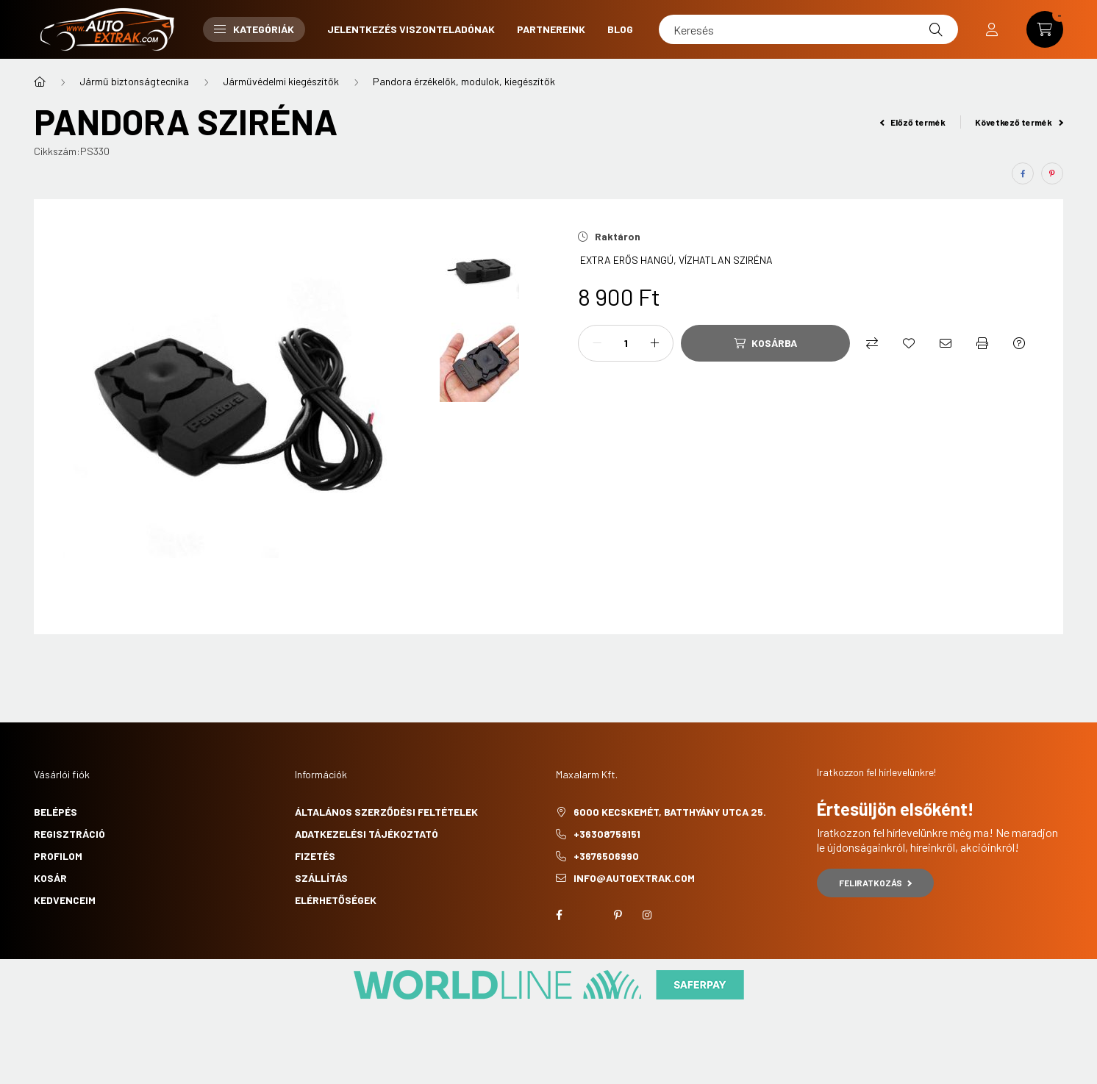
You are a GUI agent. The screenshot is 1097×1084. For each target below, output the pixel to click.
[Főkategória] (40, 81)
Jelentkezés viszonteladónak (411, 29)
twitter (588, 915)
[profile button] (991, 29)
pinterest (617, 915)
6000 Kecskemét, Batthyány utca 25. (669, 811)
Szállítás (321, 878)
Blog (620, 29)
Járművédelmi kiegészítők (281, 81)
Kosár (50, 878)
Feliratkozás (875, 882)
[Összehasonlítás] (872, 343)
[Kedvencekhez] (908, 343)
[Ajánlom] (945, 343)
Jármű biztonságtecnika (134, 81)
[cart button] (1044, 29)
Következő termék (1019, 122)
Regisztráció (69, 834)
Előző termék (913, 122)
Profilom (58, 856)
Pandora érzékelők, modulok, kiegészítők (464, 81)
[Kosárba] (765, 343)
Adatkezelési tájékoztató (366, 834)
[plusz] (654, 343)
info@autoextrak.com (634, 878)
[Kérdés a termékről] (1019, 343)
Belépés (55, 811)
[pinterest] (1052, 173)
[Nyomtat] (982, 343)
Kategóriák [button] (254, 29)
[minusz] (597, 343)
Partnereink (551, 29)
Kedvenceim (65, 900)
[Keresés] (808, 29)
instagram (647, 915)
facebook (558, 915)
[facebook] (1023, 173)
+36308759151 (606, 834)
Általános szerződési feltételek (386, 811)
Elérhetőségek (335, 900)
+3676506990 (606, 856)
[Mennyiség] (625, 343)
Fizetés (315, 856)
